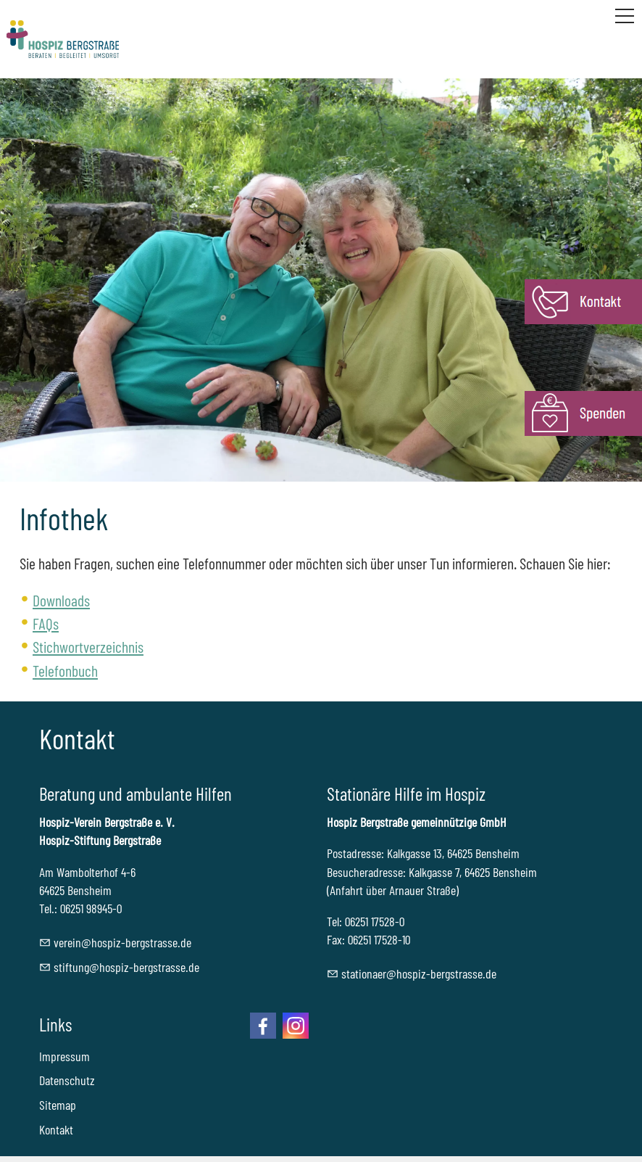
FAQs (46, 623)
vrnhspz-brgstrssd (122, 942)
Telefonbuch (65, 670)
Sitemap (57, 1105)
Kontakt (56, 1129)
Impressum (64, 1056)
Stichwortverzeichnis (88, 646)
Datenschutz (67, 1080)
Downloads (61, 599)
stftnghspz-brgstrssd (126, 967)
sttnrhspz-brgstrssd (418, 973)
